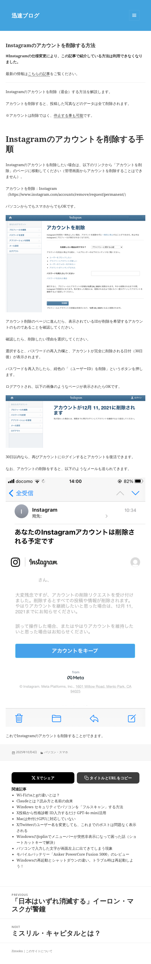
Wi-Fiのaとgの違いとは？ (38, 794)
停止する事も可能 (68, 115)
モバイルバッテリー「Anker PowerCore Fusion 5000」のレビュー (73, 854)
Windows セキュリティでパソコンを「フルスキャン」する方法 (70, 806)
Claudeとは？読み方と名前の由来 (45, 800)
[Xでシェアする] (43, 778)
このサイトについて (39, 951)
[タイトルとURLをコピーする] (108, 778)
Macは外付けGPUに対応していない (46, 818)
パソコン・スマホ (56, 752)
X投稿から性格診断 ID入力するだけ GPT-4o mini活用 (61, 812)
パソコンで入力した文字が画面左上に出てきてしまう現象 (65, 848)
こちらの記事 (39, 73)
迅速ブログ (25, 15)
